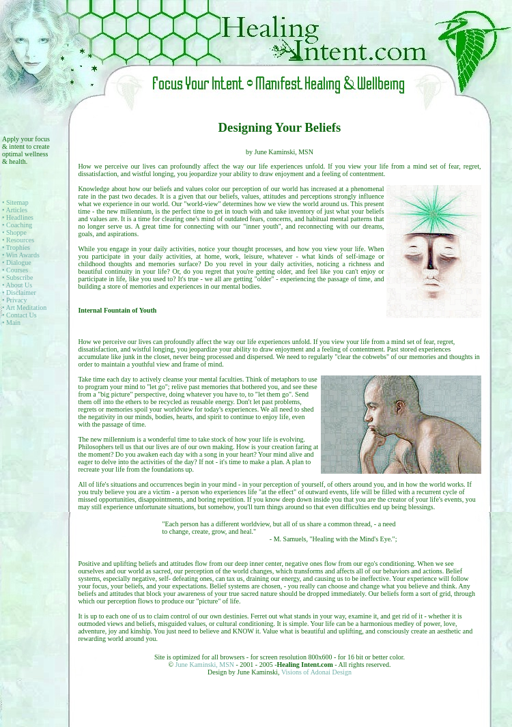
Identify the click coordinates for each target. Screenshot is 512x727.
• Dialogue (16, 262)
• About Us (17, 285)
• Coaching (17, 225)
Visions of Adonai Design (316, 672)
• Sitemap (15, 202)
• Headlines (17, 217)
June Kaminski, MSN (205, 664)
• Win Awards (21, 255)
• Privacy (14, 300)
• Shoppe (14, 232)
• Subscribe (17, 277)
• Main (11, 322)
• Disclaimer (19, 292)
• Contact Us (19, 315)
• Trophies (16, 247)
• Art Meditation (24, 307)
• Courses (15, 270)
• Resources (18, 240)
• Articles (14, 210)
